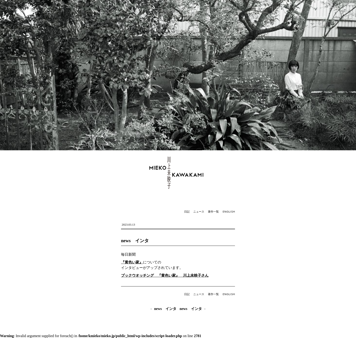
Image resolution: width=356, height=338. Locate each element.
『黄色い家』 (132, 262)
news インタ (135, 240)
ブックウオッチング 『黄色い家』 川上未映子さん (165, 275)
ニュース (198, 211)
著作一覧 (213, 211)
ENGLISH (228, 211)
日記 (187, 211)
